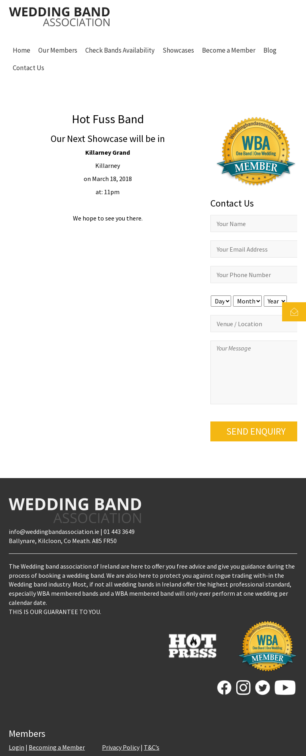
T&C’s (151, 747)
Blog (270, 50)
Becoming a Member (57, 747)
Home (21, 50)
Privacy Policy (120, 747)
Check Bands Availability (120, 50)
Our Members (57, 50)
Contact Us (28, 67)
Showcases (178, 50)
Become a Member (228, 50)
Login (16, 747)
